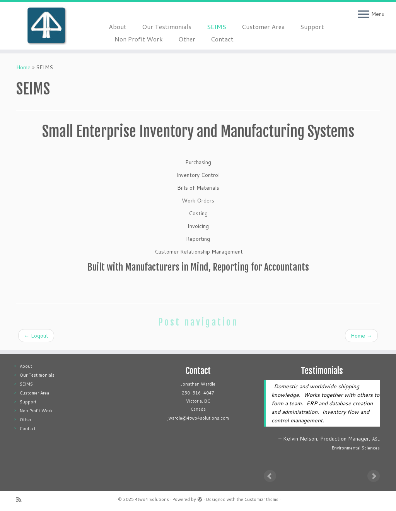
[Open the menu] (363, 15)
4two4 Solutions (152, 499)
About (117, 26)
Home (23, 67)
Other (186, 38)
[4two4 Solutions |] (46, 25)
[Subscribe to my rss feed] (21, 500)
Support (312, 26)
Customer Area (263, 26)
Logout (36, 336)
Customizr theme (261, 499)
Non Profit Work (138, 38)
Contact (222, 38)
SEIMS (216, 26)
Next (373, 476)
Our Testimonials (166, 26)
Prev (270, 476)
